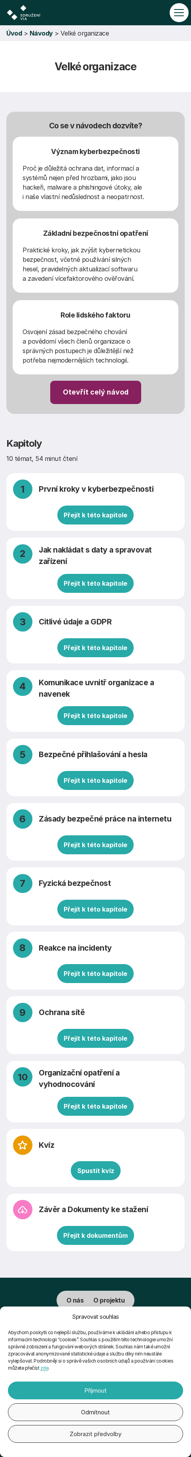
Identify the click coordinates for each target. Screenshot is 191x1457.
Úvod (14, 33)
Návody (41, 33)
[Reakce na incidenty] (95, 960)
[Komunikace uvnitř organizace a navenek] (95, 701)
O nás (75, 1300)
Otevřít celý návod (96, 392)
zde (44, 1368)
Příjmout (95, 1390)
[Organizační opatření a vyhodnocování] (95, 1091)
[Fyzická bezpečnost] (95, 896)
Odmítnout (95, 1412)
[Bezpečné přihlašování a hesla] (95, 767)
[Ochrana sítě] (95, 1025)
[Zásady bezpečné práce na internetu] (95, 831)
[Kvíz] (95, 1158)
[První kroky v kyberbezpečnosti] (95, 501)
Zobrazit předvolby (95, 1434)
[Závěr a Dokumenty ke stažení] (95, 1222)
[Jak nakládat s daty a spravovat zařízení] (95, 568)
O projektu (109, 1300)
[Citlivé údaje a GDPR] (95, 634)
